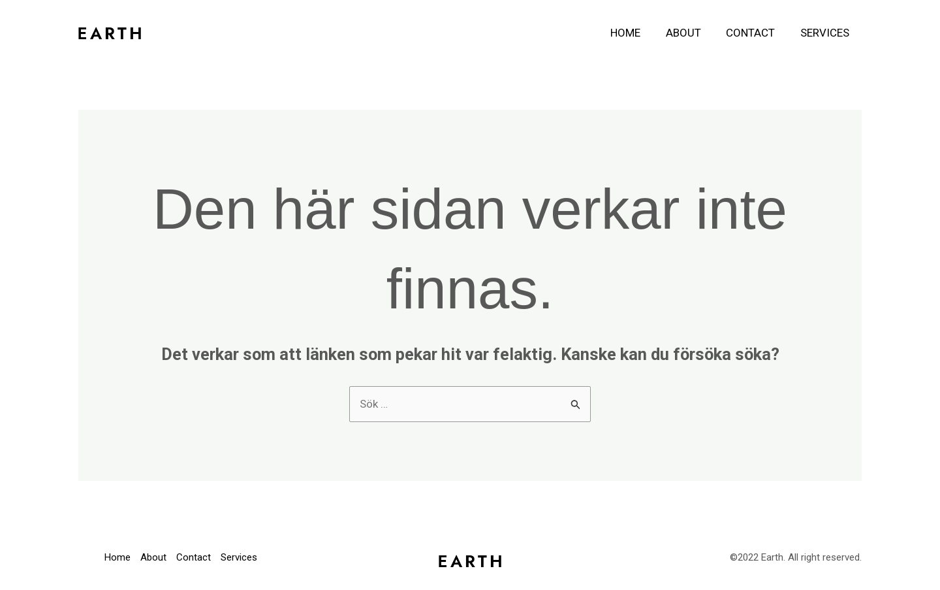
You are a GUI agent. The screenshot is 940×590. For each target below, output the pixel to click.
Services (826, 32)
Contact (754, 32)
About (690, 32)
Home (636, 32)
